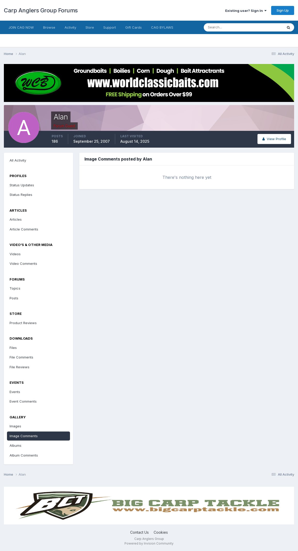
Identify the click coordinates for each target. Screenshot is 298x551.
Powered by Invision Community (149, 543)
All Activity (18, 160)
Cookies (161, 532)
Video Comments (23, 263)
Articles (16, 219)
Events (15, 392)
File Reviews (19, 367)
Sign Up (283, 10)
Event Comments (23, 401)
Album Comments (24, 455)
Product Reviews (23, 323)
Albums (15, 445)
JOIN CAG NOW (21, 27)
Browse (49, 27)
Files (13, 348)
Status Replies (21, 195)
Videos (15, 254)
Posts (14, 298)
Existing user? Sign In (245, 11)
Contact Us (139, 532)
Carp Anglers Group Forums (41, 10)
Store (89, 27)
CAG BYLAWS (162, 27)
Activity (70, 27)
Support (109, 27)
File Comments (21, 357)
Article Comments (24, 229)
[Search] (226, 27)
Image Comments (24, 436)
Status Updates (22, 185)
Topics (15, 288)
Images (15, 426)
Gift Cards (133, 27)
